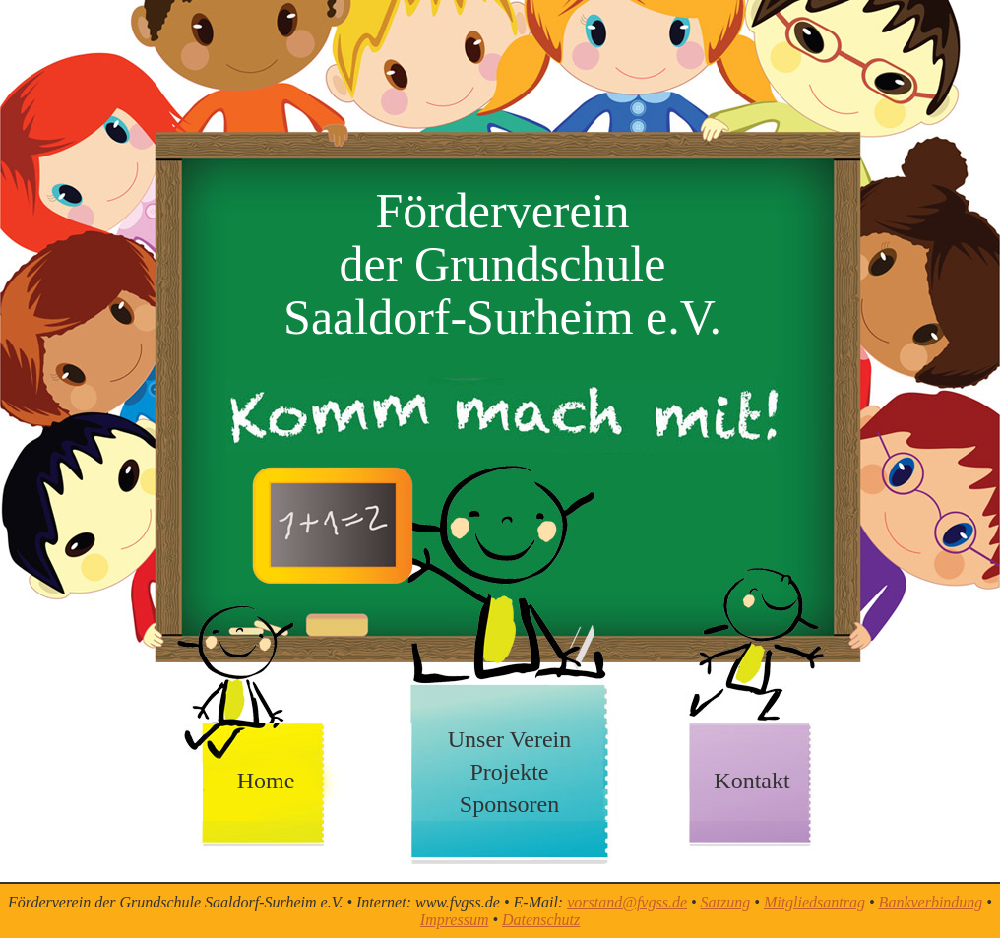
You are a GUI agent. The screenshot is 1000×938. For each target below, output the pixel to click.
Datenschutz (541, 919)
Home (266, 780)
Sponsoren (509, 804)
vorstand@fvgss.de (627, 902)
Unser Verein (510, 739)
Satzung (726, 902)
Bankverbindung (931, 902)
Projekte (509, 771)
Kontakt (751, 780)
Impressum (454, 919)
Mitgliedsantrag (814, 902)
